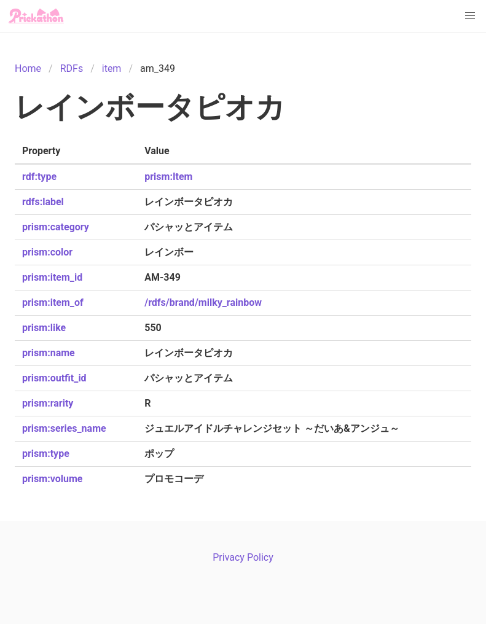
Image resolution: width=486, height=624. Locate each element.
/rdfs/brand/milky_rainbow (203, 302)
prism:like (44, 327)
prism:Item (168, 176)
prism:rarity (47, 403)
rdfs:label (43, 202)
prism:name (48, 353)
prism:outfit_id (54, 378)
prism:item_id (52, 277)
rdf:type (39, 176)
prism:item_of (53, 302)
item (112, 68)
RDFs (71, 68)
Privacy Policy (243, 557)
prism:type (45, 453)
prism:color (47, 252)
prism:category (55, 227)
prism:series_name (64, 428)
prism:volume (52, 479)
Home (28, 68)
